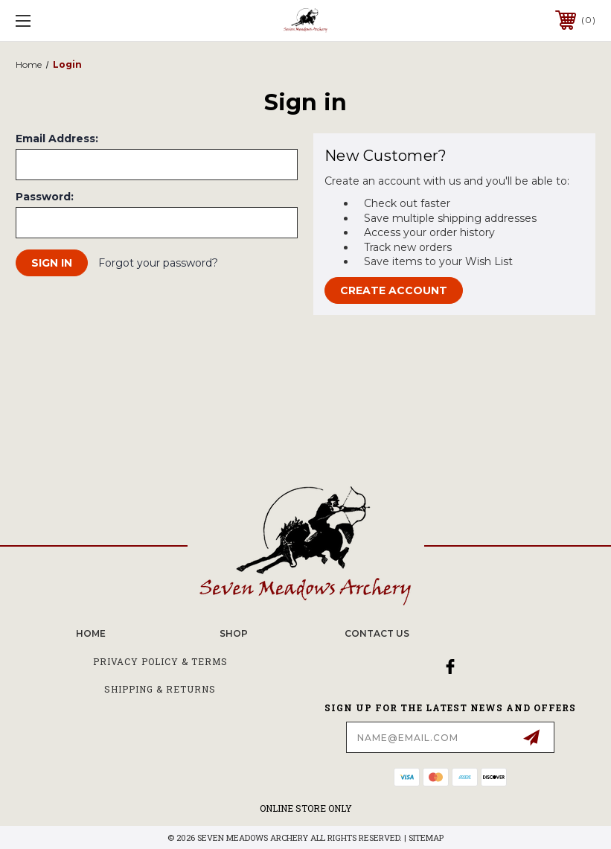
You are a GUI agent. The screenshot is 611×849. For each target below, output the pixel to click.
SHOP (234, 633)
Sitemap (426, 837)
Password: (45, 196)
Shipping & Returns (160, 689)
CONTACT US (377, 633)
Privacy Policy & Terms (160, 661)
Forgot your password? (158, 263)
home (91, 633)
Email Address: (57, 138)
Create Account (393, 290)
